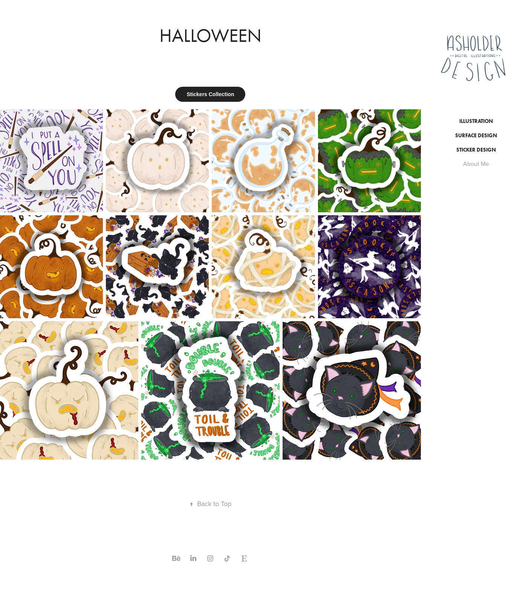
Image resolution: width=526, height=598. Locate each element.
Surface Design (476, 135)
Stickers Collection (210, 94)
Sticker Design (476, 150)
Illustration (476, 121)
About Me (476, 163)
